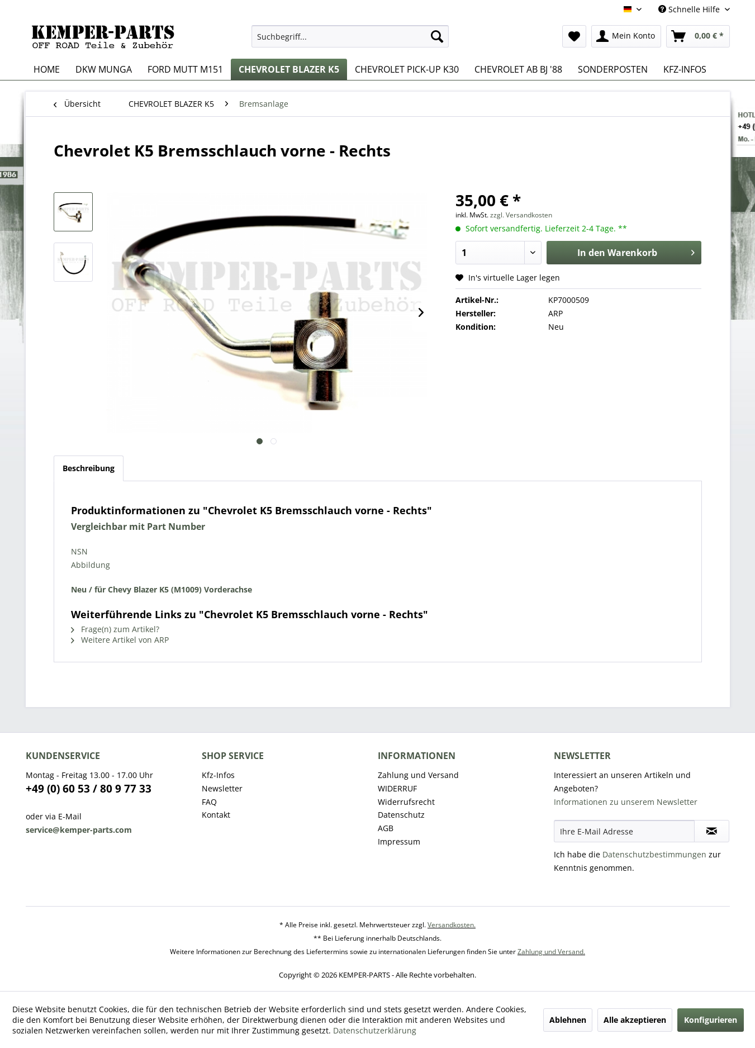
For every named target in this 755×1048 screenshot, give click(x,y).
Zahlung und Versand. (551, 951)
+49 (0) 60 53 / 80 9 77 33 (88, 788)
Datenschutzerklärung (374, 1030)
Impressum (399, 841)
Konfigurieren (710, 1019)
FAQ (209, 801)
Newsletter (222, 788)
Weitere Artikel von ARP (120, 639)
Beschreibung (89, 468)
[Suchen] (437, 36)
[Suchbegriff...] (350, 36)
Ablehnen (567, 1019)
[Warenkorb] (698, 36)
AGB (385, 828)
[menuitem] (350, 36)
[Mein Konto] (626, 36)
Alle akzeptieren (635, 1019)
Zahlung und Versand (418, 775)
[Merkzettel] (574, 36)
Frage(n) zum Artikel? (115, 629)
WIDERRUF (397, 788)
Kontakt (216, 814)
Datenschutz (401, 814)
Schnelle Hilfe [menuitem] (690, 9)
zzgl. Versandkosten (521, 215)
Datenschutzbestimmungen (654, 854)
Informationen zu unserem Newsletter (625, 801)
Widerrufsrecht (406, 801)
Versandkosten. (452, 925)
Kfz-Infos (218, 775)
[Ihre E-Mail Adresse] (624, 831)
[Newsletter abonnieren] (711, 831)
